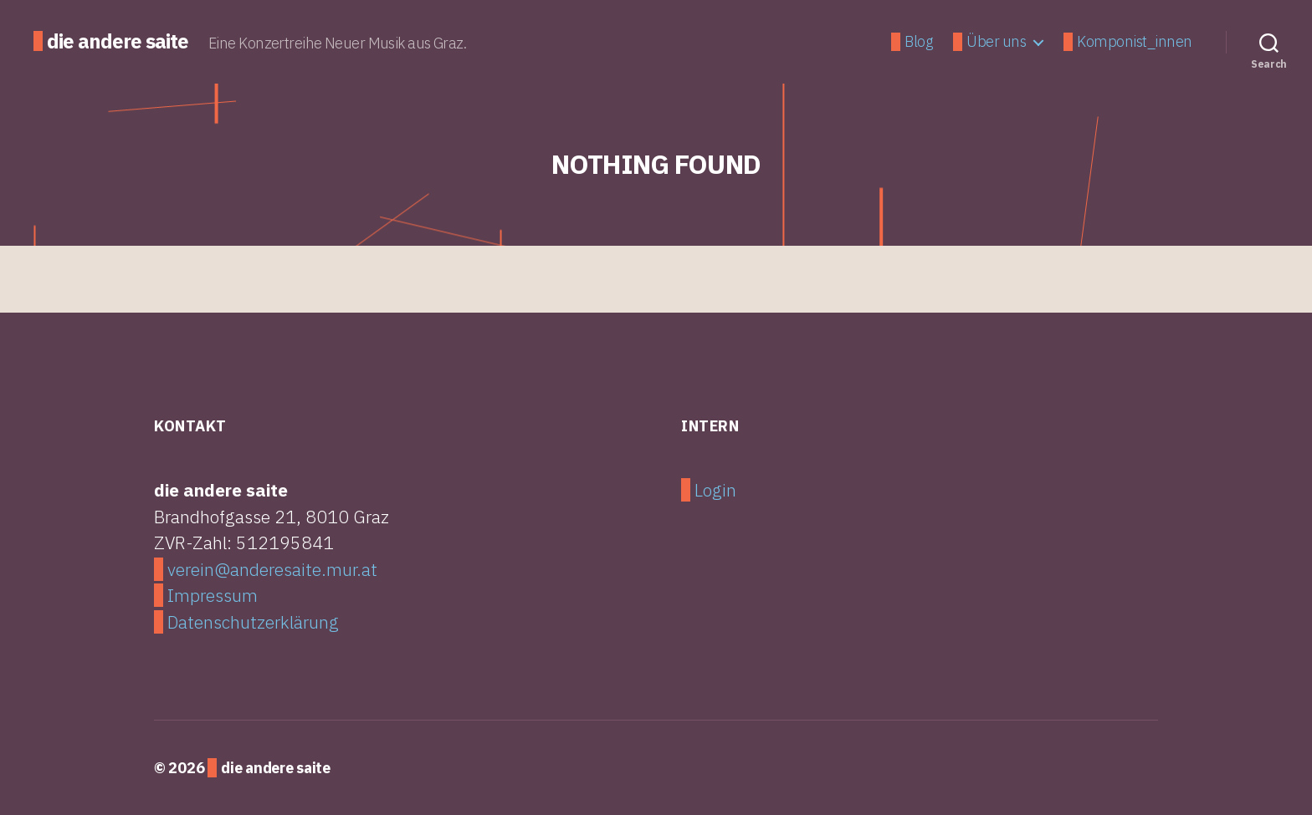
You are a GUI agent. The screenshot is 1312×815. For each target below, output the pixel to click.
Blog (918, 42)
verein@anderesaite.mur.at (272, 569)
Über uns (996, 42)
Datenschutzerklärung (253, 622)
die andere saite (117, 41)
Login (715, 490)
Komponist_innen (1134, 42)
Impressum (212, 595)
